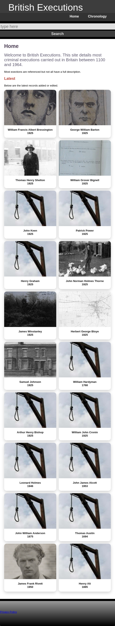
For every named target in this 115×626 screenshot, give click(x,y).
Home (74, 16)
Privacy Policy (8, 611)
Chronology (97, 16)
